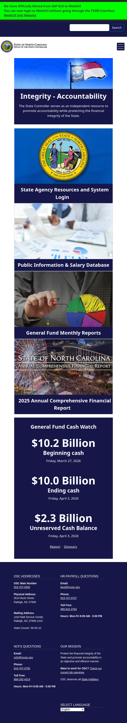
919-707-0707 (68, 598)
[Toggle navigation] (120, 46)
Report (55, 546)
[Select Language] (72, 709)
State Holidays (89, 679)
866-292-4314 (22, 679)
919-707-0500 (22, 587)
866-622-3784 (68, 609)
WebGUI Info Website (20, 15)
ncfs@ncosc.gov (23, 657)
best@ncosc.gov (70, 587)
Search (117, 27)
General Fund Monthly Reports (63, 332)
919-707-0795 (22, 668)
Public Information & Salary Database (63, 265)
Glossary (70, 546)
